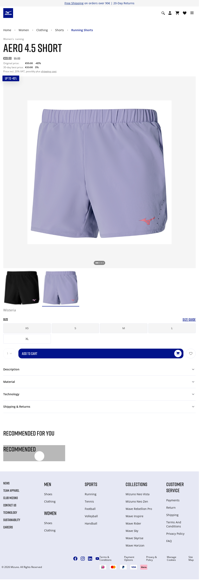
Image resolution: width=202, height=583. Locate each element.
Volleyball (91, 516)
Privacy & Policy (151, 558)
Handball (91, 523)
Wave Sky (132, 531)
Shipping (172, 515)
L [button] (172, 328)
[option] (21, 287)
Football (90, 509)
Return (171, 507)
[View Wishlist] (184, 13)
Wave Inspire (134, 516)
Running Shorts (82, 30)
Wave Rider (133, 523)
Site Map (191, 558)
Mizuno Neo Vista (138, 494)
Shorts (59, 30)
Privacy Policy (175, 534)
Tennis (89, 501)
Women (24, 30)
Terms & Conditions (105, 558)
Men (47, 484)
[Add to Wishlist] (191, 353)
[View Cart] (177, 13)
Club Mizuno (10, 498)
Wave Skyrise (134, 538)
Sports (91, 484)
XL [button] (27, 339)
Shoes (48, 494)
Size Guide (189, 319)
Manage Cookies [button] (171, 558)
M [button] (123, 328)
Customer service (175, 487)
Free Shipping (74, 3)
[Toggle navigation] (192, 13)
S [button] (75, 328)
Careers (8, 527)
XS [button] (27, 328)
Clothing (42, 30)
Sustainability (11, 520)
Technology (10, 513)
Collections (136, 484)
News (6, 483)
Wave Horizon (135, 545)
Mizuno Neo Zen (137, 501)
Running (90, 494)
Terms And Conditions (173, 524)
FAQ (169, 541)
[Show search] (163, 13)
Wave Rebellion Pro (139, 509)
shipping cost (49, 71)
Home (7, 30)
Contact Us (9, 505)
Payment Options (129, 558)
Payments (173, 500)
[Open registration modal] (170, 13)
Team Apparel (11, 491)
